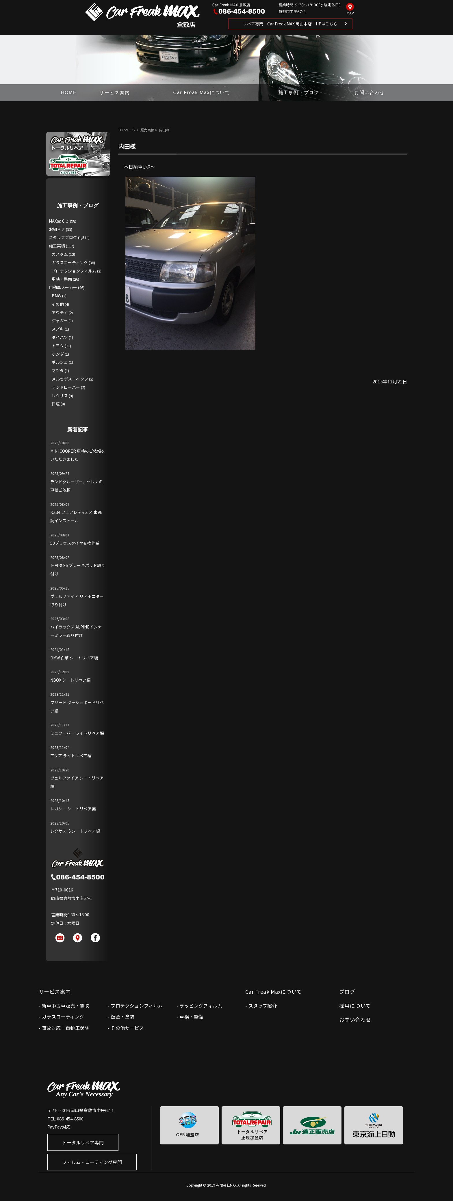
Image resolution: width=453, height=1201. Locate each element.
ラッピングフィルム (200, 1005)
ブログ (347, 991)
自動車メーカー (63, 287)
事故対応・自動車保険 (65, 1027)
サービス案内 (114, 92)
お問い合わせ (369, 92)
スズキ (58, 329)
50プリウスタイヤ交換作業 (74, 543)
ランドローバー (66, 387)
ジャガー (60, 320)
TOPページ (126, 129)
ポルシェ (60, 362)
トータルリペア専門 (83, 1142)
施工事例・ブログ (299, 92)
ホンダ (58, 354)
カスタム (60, 254)
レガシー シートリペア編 (73, 809)
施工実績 (57, 246)
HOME (69, 92)
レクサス (60, 395)
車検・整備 (62, 279)
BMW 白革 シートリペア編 (74, 658)
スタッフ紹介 (262, 1005)
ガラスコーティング (70, 262)
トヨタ (58, 345)
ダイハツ (60, 337)
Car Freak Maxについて (201, 92)
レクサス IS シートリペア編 (75, 831)
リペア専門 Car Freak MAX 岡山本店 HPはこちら (290, 24)
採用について (355, 1005)
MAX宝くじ (59, 221)
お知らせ (57, 229)
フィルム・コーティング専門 (92, 1162)
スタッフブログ (63, 237)
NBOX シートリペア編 (70, 680)
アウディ (60, 312)
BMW (56, 296)
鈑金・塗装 (122, 1016)
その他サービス (127, 1027)
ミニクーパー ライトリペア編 (77, 733)
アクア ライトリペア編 (70, 755)
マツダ (58, 370)
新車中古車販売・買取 (65, 1005)
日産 (56, 403)
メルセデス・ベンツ (70, 379)
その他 (58, 304)
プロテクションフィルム (74, 271)
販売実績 (147, 129)
